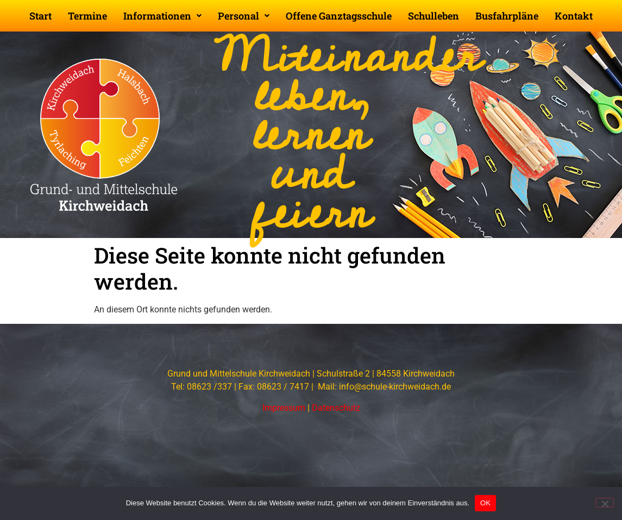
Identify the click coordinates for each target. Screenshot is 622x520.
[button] (162, 16)
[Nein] (604, 503)
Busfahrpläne (506, 15)
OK (485, 503)
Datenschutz (336, 408)
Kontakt (574, 15)
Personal (243, 15)
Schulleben (433, 15)
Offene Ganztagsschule (339, 15)
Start (40, 15)
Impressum (283, 408)
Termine (87, 15)
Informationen (162, 15)
